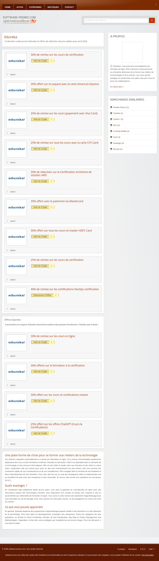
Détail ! (11, 75)
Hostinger (117, 143)
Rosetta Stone (119, 107)
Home (7, 7)
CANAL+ (116, 119)
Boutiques (53, 7)
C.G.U (143, 549)
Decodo (116, 149)
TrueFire (116, 113)
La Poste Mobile (119, 131)
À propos (121, 549)
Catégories (35, 7)
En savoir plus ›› (117, 87)
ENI (114, 125)
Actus (20, 7)
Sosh (115, 137)
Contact (69, 7)
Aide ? (151, 549)
